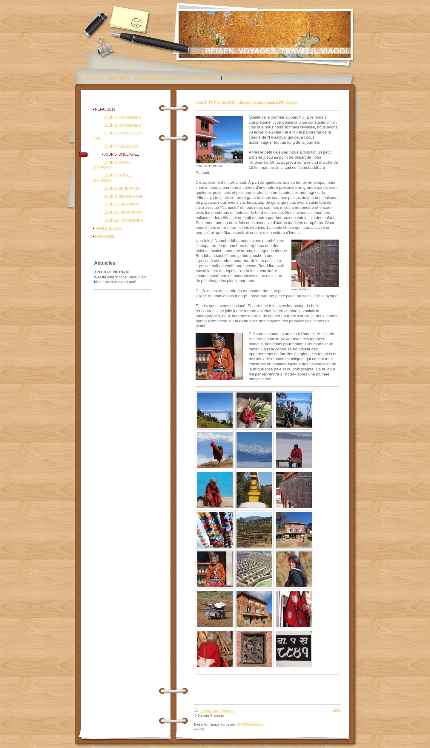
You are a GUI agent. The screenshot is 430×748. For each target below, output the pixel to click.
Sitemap (228, 710)
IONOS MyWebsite (249, 724)
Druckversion (207, 710)
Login (336, 710)
